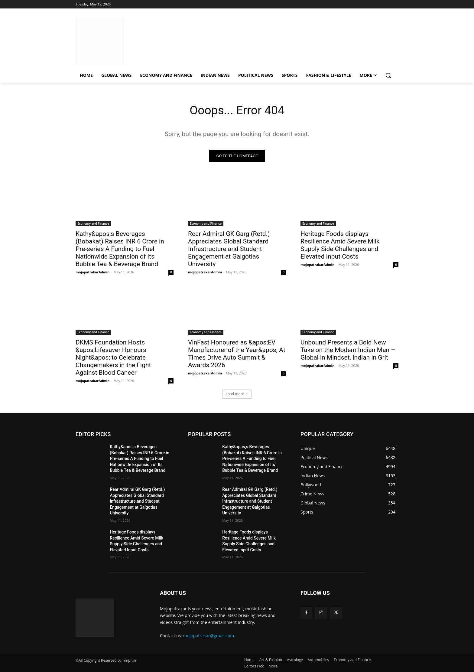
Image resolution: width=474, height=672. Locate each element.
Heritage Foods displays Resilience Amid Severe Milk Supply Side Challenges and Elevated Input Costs (340, 245)
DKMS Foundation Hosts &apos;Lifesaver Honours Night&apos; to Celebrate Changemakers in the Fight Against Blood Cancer (113, 358)
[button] (388, 75)
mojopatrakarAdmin (92, 272)
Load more (237, 394)
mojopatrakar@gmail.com (208, 636)
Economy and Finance (93, 224)
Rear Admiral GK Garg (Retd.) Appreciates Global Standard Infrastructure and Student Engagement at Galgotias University (229, 249)
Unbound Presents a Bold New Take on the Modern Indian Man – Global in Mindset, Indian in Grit (347, 350)
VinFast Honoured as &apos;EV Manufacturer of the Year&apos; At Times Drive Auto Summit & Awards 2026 (236, 354)
